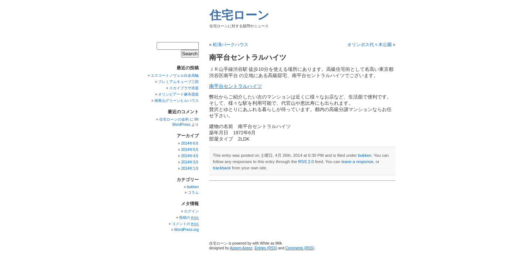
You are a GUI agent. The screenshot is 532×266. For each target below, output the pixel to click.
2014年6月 (190, 143)
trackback (222, 168)
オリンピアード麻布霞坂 (178, 94)
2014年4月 (190, 156)
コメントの (185, 224)
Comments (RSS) (299, 248)
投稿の (189, 217)
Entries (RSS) (266, 248)
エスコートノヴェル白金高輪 (175, 75)
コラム (193, 192)
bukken (365, 155)
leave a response (357, 161)
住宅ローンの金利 (174, 119)
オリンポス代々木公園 (369, 44)
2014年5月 (190, 150)
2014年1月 (190, 168)
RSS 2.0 (306, 161)
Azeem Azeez (241, 248)
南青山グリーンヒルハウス (176, 101)
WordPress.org (186, 230)
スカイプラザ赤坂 (184, 88)
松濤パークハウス (230, 44)
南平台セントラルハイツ (235, 86)
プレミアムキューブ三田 (178, 82)
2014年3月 (190, 162)
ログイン (191, 211)
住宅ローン (239, 15)
